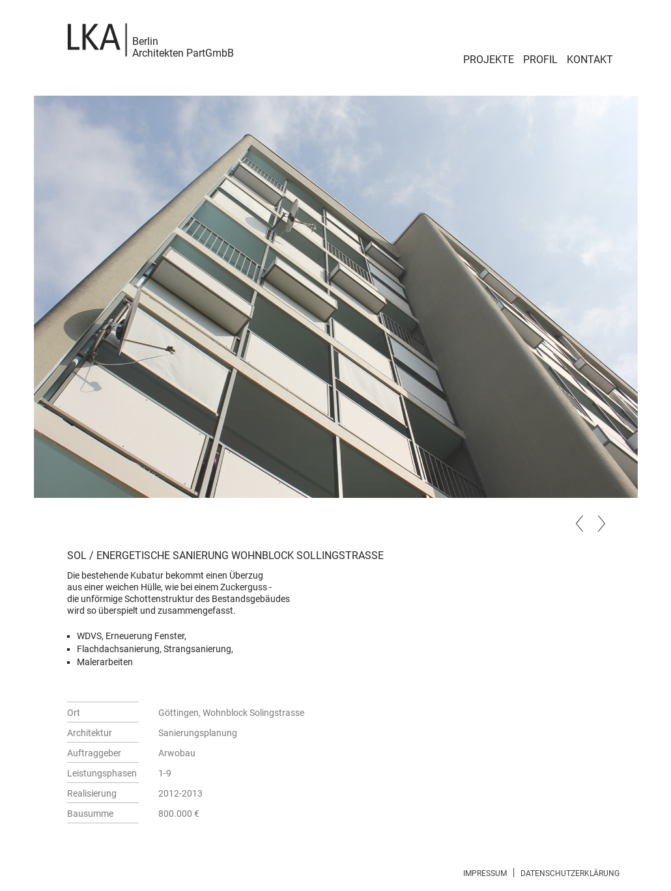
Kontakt (590, 59)
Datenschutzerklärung (570, 873)
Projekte (488, 59)
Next (600, 522)
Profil (540, 59)
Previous (580, 522)
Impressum (485, 873)
